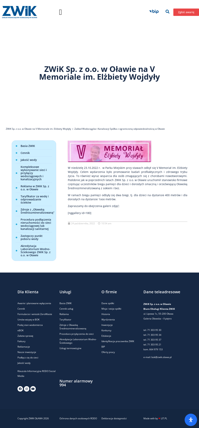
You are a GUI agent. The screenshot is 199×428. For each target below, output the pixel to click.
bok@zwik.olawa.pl (161, 357)
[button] (60, 12)
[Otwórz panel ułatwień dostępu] (191, 420)
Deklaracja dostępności (114, 418)
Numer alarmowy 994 (76, 382)
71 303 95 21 (154, 344)
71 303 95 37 (154, 339)
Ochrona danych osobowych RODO (78, 418)
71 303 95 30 (154, 330)
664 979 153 (156, 349)
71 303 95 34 (154, 335)
